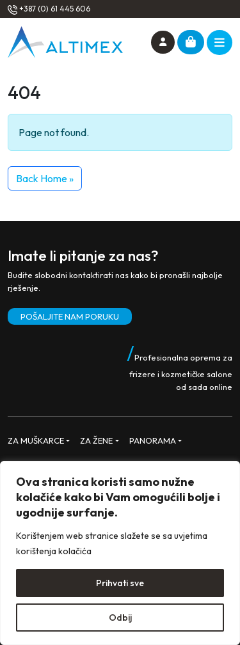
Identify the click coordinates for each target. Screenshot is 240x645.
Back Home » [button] (45, 178)
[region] (120, 553)
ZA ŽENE (96, 440)
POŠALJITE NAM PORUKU (69, 316)
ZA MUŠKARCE (36, 440)
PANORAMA (152, 440)
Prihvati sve (120, 583)
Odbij (120, 617)
